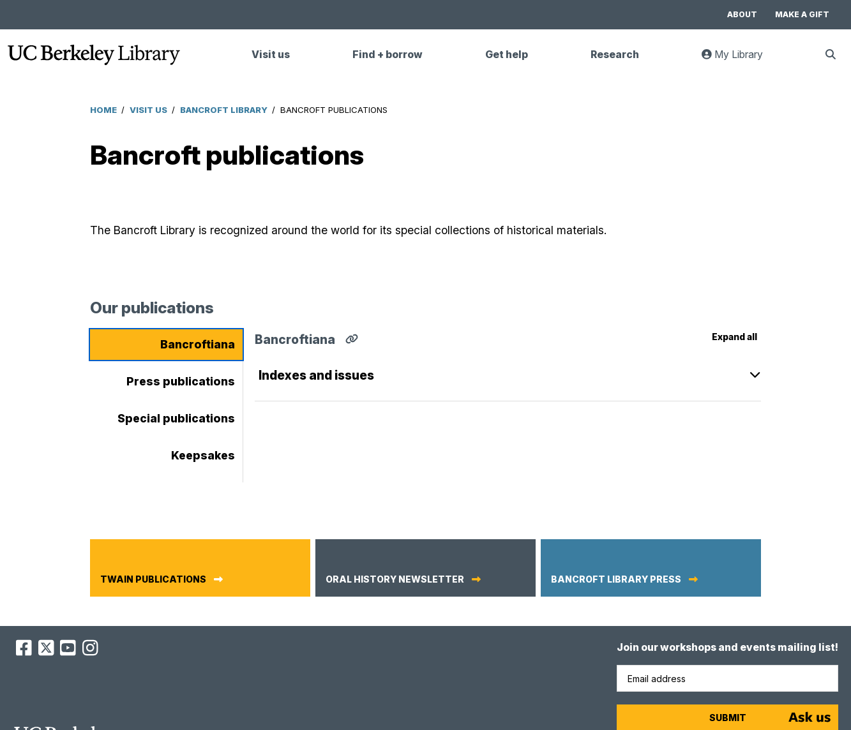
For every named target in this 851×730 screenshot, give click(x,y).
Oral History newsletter (395, 579)
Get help (506, 54)
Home (103, 110)
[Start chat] (809, 717)
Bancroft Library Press (616, 579)
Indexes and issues (316, 375)
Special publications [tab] (176, 418)
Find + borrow (387, 54)
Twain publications (153, 579)
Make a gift (802, 14)
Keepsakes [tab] (203, 455)
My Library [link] (740, 59)
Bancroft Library (223, 110)
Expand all (734, 336)
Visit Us (148, 110)
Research (615, 54)
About (742, 14)
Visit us (271, 54)
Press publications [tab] (180, 381)
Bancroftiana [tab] (197, 344)
